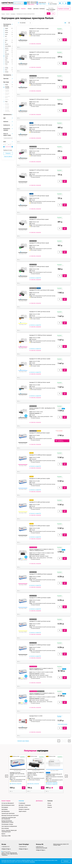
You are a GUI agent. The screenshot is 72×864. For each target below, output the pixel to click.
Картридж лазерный (7, 87)
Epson (6, 40)
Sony (6, 65)
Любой (6, 28)
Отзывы (49, 805)
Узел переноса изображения (9, 826)
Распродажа (5, 807)
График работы (30, 4)
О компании (22, 803)
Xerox (6, 69)
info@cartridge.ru (42, 3)
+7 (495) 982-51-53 (5, 846)
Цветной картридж (7, 104)
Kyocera (6, 48)
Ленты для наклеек (7, 94)
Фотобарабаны (6, 811)
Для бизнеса (39, 800)
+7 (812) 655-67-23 (22, 846)
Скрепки (6, 99)
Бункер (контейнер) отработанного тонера (7, 821)
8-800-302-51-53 (39, 846)
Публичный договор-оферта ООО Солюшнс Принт (61, 845)
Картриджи (5, 809)
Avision (6, 30)
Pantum (6, 56)
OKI (5, 52)
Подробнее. (32, 861)
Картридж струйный (7, 90)
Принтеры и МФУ (6, 835)
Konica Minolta (8, 46)
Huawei (6, 44)
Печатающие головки (7, 824)
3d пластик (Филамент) (8, 803)
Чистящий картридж (7, 107)
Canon (6, 34)
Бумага (3, 833)
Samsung (7, 61)
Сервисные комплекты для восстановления (9, 818)
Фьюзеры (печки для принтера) (10, 815)
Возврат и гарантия (24, 809)
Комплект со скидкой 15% (36, 277)
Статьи (49, 803)
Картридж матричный (7, 111)
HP (5, 42)
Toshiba (6, 67)
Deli (6, 36)
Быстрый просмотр (23, 34)
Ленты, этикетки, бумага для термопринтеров (9, 831)
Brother (6, 32)
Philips (6, 58)
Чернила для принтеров (8, 813)
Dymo (6, 38)
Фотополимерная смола (8, 805)
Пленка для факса (7, 97)
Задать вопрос (22, 811)
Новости (49, 807)
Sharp (6, 63)
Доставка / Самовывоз (25, 805)
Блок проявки (5, 828)
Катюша (6, 71)
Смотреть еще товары (23, 741)
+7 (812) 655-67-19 (42, 2)
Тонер (6, 101)
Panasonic (7, 54)
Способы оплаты (23, 807)
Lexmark (6, 50)
